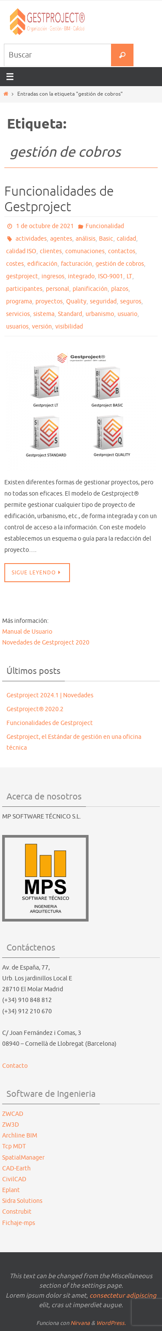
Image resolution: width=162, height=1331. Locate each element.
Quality (76, 301)
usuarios (17, 326)
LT (129, 276)
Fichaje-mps (18, 1223)
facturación (76, 263)
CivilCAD (14, 1179)
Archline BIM (19, 1135)
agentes (61, 238)
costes (15, 263)
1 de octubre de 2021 (45, 226)
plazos (119, 289)
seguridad (103, 301)
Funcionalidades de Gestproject (59, 199)
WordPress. (111, 1323)
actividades (31, 238)
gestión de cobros (119, 263)
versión (42, 326)
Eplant (11, 1190)
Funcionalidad (105, 226)
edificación (42, 263)
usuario (127, 314)
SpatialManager (23, 1157)
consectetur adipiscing (122, 1296)
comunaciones (85, 251)
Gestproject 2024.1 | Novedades (49, 695)
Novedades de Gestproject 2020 (45, 642)
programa (19, 301)
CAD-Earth (16, 1168)
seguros (130, 301)
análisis (85, 238)
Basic (106, 238)
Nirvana (80, 1323)
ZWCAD (12, 1114)
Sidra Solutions (22, 1201)
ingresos (52, 276)
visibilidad (69, 326)
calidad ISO (21, 251)
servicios (18, 314)
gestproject (22, 276)
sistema (43, 314)
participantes (24, 289)
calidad (126, 238)
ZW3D (10, 1124)
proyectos (49, 301)
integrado (81, 276)
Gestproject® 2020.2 (35, 709)
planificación (90, 289)
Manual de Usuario (27, 631)
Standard (70, 314)
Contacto (15, 1066)
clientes (51, 251)
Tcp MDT (14, 1146)
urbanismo (100, 314)
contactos (121, 251)
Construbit (17, 1211)
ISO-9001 (110, 276)
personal (57, 289)
